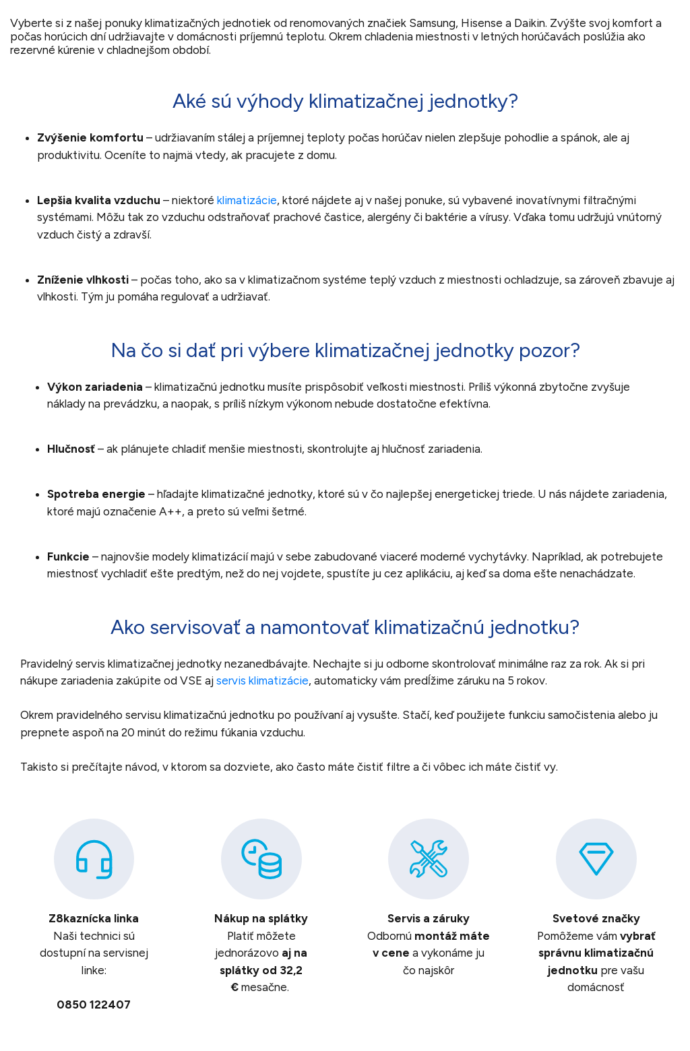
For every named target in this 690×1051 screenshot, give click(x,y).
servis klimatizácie (262, 680)
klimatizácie (247, 200)
